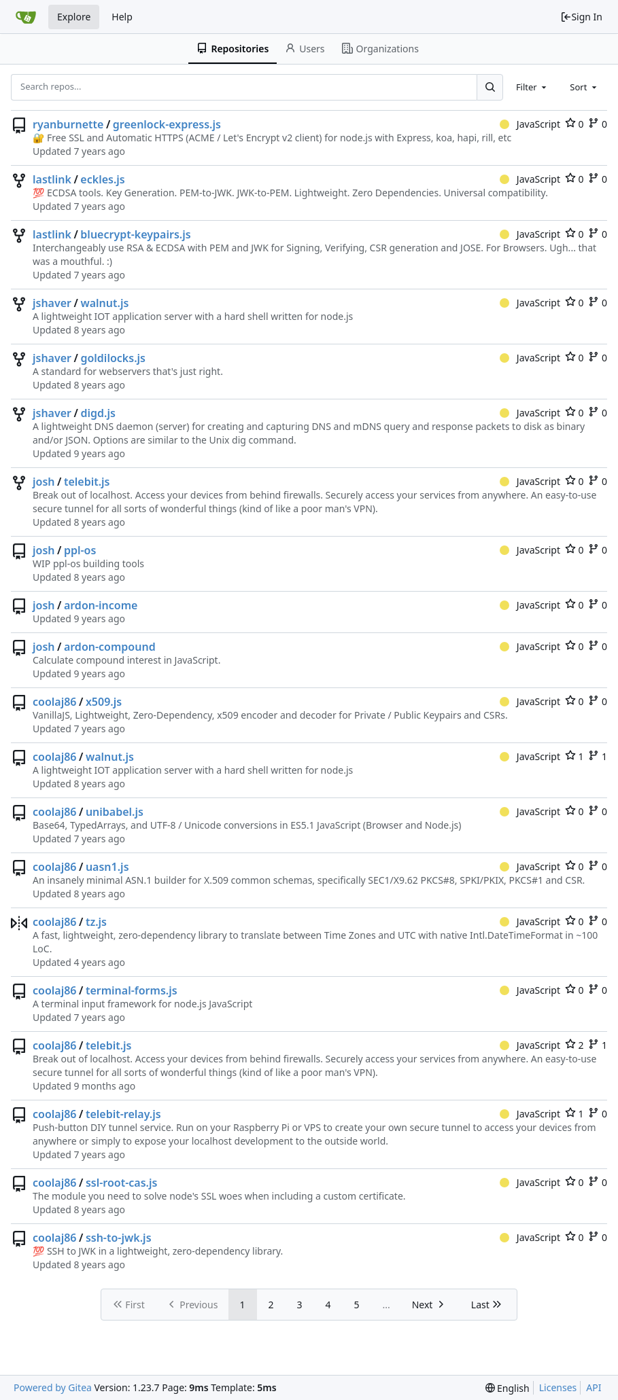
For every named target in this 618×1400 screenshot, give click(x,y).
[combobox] (532, 87)
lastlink (52, 179)
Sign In (581, 16)
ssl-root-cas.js (122, 1182)
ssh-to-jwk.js (119, 1237)
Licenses (558, 1387)
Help (122, 16)
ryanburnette (68, 124)
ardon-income (101, 605)
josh (44, 481)
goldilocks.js (112, 358)
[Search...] (489, 87)
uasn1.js (107, 867)
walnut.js (104, 303)
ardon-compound (110, 646)
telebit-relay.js (123, 1114)
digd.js (97, 413)
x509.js (104, 701)
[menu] (507, 1388)
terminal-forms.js (131, 990)
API (593, 1387)
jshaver (52, 303)
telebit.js (87, 481)
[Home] (26, 17)
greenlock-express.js (167, 124)
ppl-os (80, 550)
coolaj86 (55, 701)
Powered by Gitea (53, 1387)
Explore (73, 16)
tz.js (96, 922)
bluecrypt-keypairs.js (135, 234)
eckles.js (102, 179)
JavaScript (530, 124)
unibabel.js (114, 812)
